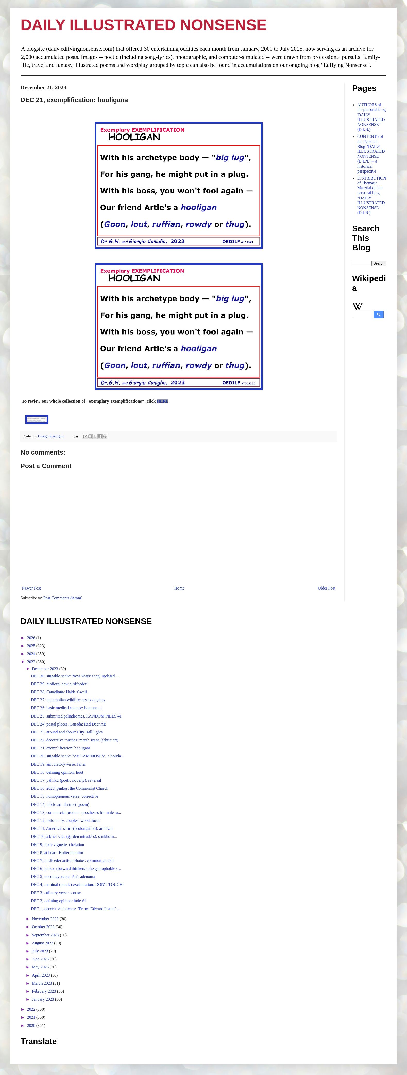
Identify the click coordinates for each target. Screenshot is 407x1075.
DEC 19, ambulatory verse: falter (58, 764)
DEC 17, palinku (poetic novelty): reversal (66, 780)
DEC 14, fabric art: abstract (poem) (60, 804)
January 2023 (43, 999)
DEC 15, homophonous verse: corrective (64, 796)
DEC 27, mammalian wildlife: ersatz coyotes (68, 700)
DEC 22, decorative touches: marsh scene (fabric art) (74, 740)
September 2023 (46, 935)
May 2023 (41, 967)
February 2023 (44, 991)
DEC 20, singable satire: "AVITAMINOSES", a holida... (77, 756)
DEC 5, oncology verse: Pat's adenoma (63, 876)
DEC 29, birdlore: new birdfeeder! (59, 684)
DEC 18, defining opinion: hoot (57, 772)
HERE (162, 401)
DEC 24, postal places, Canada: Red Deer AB (68, 724)
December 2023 (45, 669)
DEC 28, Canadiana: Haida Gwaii (59, 692)
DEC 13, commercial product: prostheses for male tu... (76, 812)
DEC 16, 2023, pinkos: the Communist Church (69, 788)
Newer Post (31, 588)
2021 (31, 1017)
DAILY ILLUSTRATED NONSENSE (144, 24)
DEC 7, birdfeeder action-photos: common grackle (72, 860)
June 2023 (41, 959)
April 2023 (41, 975)
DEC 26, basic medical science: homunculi (66, 708)
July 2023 (40, 951)
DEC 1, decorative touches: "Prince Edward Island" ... (75, 909)
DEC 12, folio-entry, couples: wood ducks (65, 820)
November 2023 (46, 919)
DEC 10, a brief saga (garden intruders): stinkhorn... (74, 836)
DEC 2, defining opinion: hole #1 (58, 901)
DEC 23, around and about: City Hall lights (67, 732)
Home (179, 588)
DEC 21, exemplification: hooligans (60, 748)
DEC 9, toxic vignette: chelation (57, 844)
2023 (31, 662)
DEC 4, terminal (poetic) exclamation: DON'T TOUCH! (77, 884)
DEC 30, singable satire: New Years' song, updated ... (75, 676)
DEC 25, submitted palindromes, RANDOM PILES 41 (76, 716)
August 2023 (43, 943)
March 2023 (42, 983)
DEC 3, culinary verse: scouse (56, 893)
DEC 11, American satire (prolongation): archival (72, 828)
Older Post (326, 588)
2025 (31, 646)
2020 (31, 1025)
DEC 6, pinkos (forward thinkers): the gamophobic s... (76, 868)
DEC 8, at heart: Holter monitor (57, 852)
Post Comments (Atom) (62, 598)
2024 (31, 654)
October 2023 (44, 927)
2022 (31, 1009)
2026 (31, 638)
